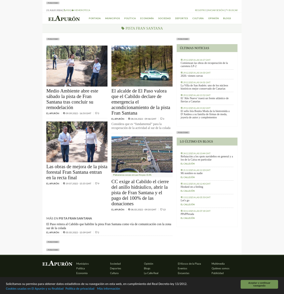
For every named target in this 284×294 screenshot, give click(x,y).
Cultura (198, 18)
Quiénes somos (220, 268)
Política (130, 18)
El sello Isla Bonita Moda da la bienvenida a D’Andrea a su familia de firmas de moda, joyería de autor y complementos (205, 114)
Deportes (181, 18)
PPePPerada (187, 214)
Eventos (182, 268)
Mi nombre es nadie (192, 173)
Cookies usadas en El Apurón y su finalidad (35, 289)
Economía (147, 18)
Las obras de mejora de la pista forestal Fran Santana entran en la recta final (76, 172)
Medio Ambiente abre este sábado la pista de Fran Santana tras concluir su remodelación (72, 99)
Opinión (213, 18)
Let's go (185, 200)
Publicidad (218, 273)
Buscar (232, 10)
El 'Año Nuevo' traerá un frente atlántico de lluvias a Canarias (205, 100)
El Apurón (53, 113)
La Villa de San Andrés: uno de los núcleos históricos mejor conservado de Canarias (204, 87)
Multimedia (218, 263)
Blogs (227, 18)
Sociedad (164, 18)
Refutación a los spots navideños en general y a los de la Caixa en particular (207, 158)
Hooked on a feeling (192, 186)
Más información (108, 289)
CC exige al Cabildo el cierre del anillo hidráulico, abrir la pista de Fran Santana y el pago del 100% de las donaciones (140, 192)
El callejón (188, 163)
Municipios (112, 18)
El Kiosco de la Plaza (189, 263)
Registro (200, 10)
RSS (67, 10)
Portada (95, 18)
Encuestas (183, 273)
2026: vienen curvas (192, 75)
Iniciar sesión (216, 10)
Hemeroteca (81, 10)
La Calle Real (151, 273)
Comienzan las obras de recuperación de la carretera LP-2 (204, 65)
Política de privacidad (79, 289)
